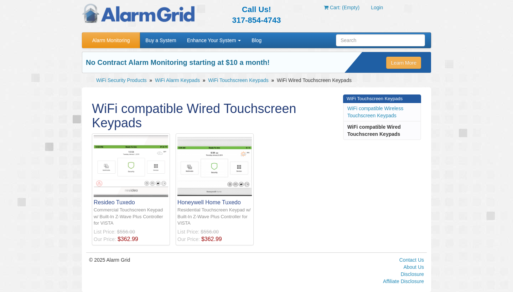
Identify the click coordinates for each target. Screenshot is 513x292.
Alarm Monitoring (111, 40)
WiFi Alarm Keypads (177, 80)
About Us (413, 267)
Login (377, 7)
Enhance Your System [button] (214, 40)
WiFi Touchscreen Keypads (238, 80)
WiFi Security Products (121, 80)
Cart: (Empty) (341, 7)
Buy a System (160, 40)
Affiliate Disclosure (403, 281)
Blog (256, 40)
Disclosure (412, 274)
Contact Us (411, 260)
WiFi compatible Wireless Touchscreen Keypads (375, 112)
